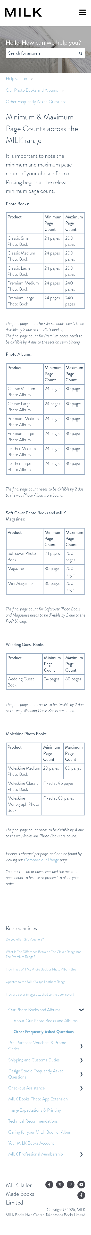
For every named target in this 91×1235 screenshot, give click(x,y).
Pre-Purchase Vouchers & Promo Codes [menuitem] (37, 1045)
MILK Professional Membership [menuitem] (35, 1154)
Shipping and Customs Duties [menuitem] (34, 1060)
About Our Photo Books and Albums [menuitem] (46, 1021)
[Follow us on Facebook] (49, 1184)
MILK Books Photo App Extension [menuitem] (38, 1099)
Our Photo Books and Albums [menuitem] (34, 1010)
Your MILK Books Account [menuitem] (31, 1143)
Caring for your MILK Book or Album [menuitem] (40, 1132)
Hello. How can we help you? (43, 42)
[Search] (80, 53)
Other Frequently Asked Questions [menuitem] (44, 1032)
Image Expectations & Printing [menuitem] (34, 1110)
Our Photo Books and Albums (32, 90)
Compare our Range (41, 860)
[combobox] (41, 53)
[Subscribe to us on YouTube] (81, 1184)
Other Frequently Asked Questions (36, 101)
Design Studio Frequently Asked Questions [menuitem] (36, 1074)
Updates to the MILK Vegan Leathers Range (35, 981)
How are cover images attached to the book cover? (40, 994)
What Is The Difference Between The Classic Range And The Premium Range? (44, 954)
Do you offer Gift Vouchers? (25, 939)
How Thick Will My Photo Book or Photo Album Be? (41, 969)
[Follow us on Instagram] (70, 1184)
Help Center (16, 78)
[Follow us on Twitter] (60, 1184)
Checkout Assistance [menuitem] (26, 1088)
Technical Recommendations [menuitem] (33, 1121)
